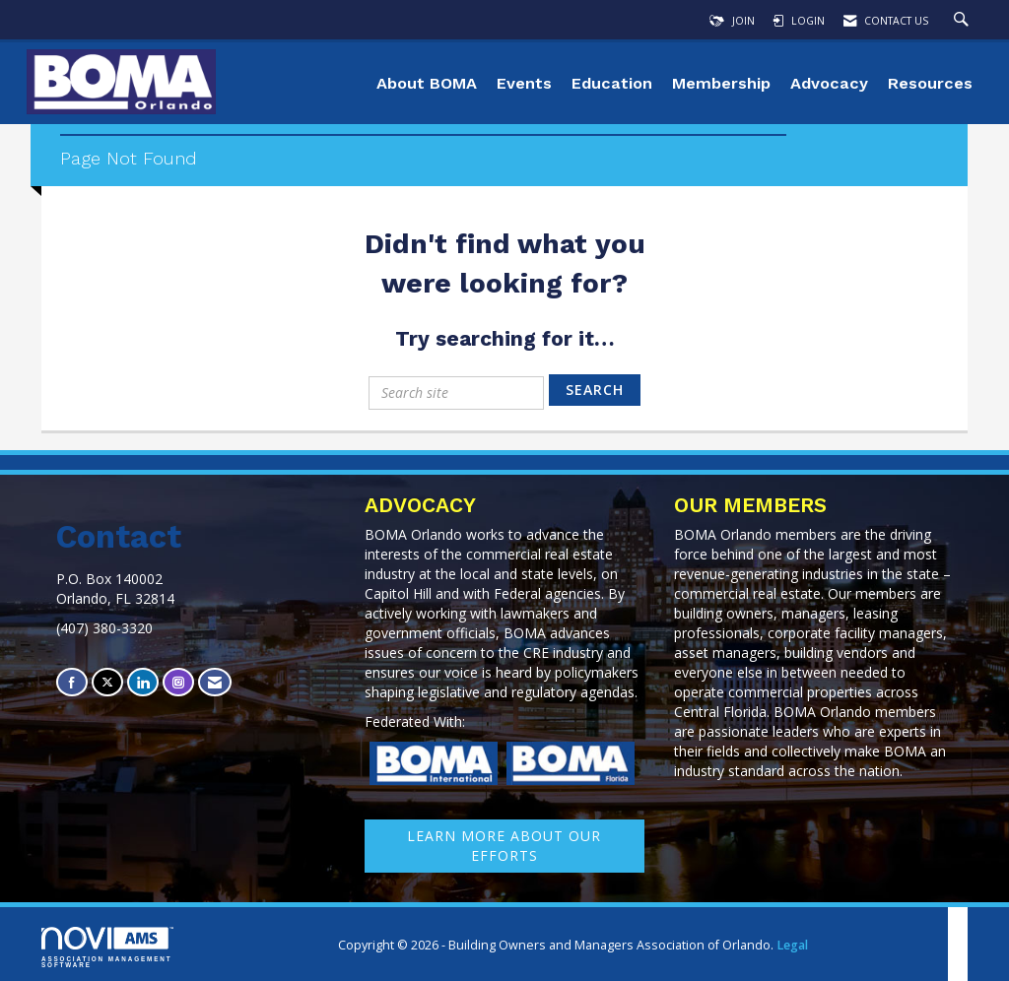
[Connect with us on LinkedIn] (143, 682)
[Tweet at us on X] (107, 682)
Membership (721, 83)
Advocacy (829, 83)
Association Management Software (107, 947)
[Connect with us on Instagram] (178, 682)
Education (612, 83)
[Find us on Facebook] (72, 682)
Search (595, 389)
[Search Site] (963, 20)
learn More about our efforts (504, 845)
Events (524, 83)
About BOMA (426, 83)
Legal (792, 945)
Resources (930, 83)
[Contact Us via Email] (215, 682)
